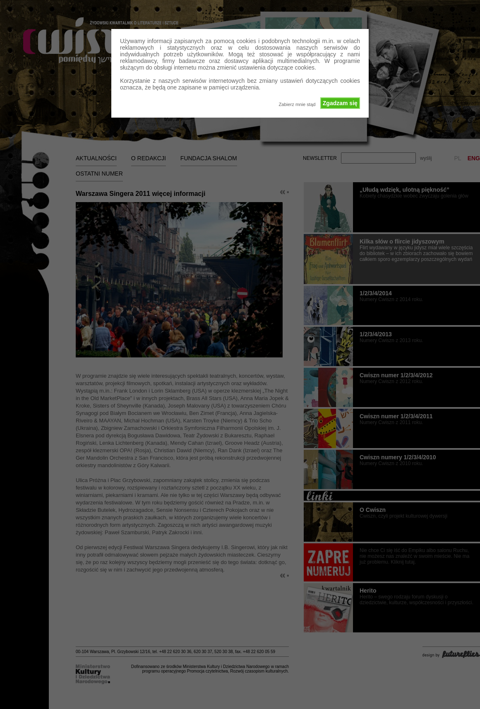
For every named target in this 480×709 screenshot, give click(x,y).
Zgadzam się (340, 103)
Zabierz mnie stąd (296, 104)
